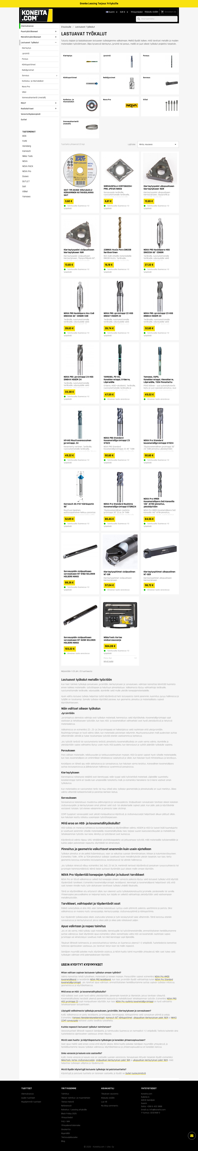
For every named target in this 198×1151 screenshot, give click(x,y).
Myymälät (65, 1133)
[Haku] (157, 19)
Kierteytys (26, 48)
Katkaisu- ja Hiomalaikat (33, 81)
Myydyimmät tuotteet (31, 1101)
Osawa (25, 176)
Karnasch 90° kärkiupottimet (119, 1017)
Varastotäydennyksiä (30, 114)
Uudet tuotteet (28, 1097)
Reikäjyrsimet (28, 70)
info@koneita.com (158, 1109)
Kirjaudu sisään (151, 11)
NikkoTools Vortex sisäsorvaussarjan (78, 1060)
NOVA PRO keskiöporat (100, 979)
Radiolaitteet (27, 108)
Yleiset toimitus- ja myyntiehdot (75, 1097)
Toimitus (65, 1093)
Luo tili (104, 1101)
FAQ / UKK (65, 1121)
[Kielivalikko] (112, 12)
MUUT (23, 103)
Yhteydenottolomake (70, 1125)
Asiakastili (107, 1088)
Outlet (24, 119)
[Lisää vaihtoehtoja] (192, 1136)
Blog (63, 1141)
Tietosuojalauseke (69, 1137)
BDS (24, 136)
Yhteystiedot (137, 12)
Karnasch (26, 151)
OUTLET (26, 181)
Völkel (25, 191)
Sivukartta (65, 1129)
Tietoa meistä (67, 1101)
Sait (24, 186)
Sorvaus (25, 75)
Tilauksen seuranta (109, 1093)
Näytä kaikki (108, 661)
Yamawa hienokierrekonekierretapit (88, 1017)
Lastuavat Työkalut (30, 42)
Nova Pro (26, 86)
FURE (24, 141)
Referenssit (66, 1105)
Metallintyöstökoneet (31, 36)
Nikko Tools (27, 156)
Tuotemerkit (29, 131)
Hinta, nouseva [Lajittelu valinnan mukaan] (158, 144)
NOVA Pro (26, 171)
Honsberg (26, 146)
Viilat (24, 92)
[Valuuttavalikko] (124, 12)
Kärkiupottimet (29, 64)
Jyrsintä (25, 53)
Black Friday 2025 (69, 1113)
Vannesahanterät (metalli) (34, 97)
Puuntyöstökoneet (29, 31)
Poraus (25, 59)
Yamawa (26, 196)
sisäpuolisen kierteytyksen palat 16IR (113, 1060)
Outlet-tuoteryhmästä (135, 1073)
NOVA (24, 161)
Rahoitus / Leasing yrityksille (74, 1109)
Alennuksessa (27, 26)
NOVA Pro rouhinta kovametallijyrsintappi (134, 1001)
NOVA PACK (27, 166)
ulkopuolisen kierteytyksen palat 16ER (150, 1017)
